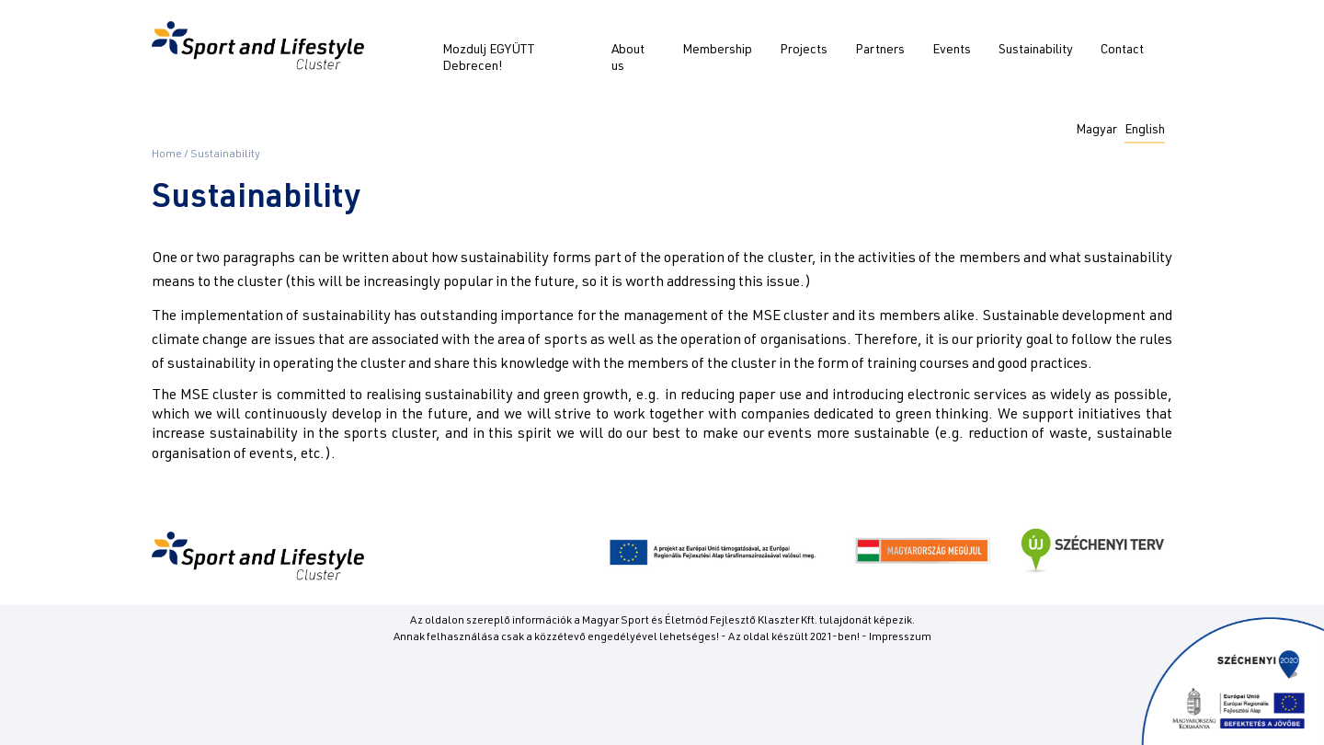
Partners (880, 50)
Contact (1122, 50)
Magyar (1096, 130)
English (1144, 130)
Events (951, 50)
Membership (717, 50)
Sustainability (1036, 50)
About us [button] (628, 59)
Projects (804, 50)
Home (167, 154)
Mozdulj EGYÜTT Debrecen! (488, 59)
